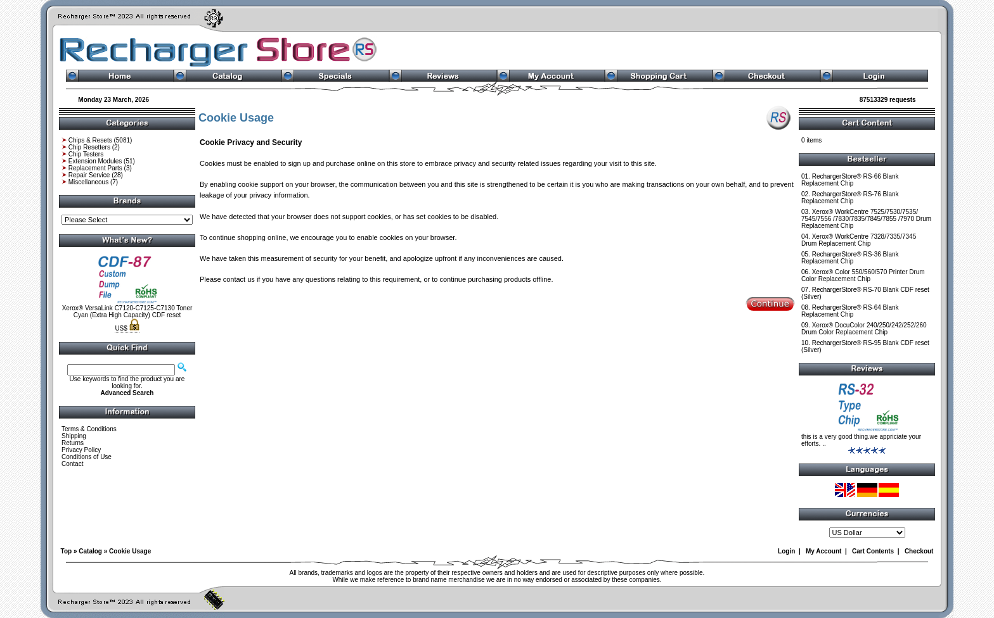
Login (786, 551)
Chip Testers (85, 154)
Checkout (919, 551)
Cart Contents (873, 551)
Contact (72, 463)
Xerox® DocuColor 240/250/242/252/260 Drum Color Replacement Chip (864, 329)
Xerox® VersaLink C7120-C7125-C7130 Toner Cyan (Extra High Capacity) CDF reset (127, 311)
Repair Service (89, 175)
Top (66, 551)
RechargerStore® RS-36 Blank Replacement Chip (850, 258)
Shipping (73, 435)
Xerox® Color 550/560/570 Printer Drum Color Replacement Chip (863, 275)
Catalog (90, 551)
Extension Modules (95, 161)
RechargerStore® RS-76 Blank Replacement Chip (850, 198)
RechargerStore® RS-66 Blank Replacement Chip (850, 180)
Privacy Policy (81, 449)
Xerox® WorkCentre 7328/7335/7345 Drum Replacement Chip (858, 240)
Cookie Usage (130, 551)
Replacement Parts (95, 168)
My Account (823, 551)
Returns (72, 442)
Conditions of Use (86, 456)
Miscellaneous (88, 182)
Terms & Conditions (89, 429)
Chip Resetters (89, 147)
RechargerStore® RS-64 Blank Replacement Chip (850, 311)
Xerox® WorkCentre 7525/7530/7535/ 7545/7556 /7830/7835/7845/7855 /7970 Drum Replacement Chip (866, 218)
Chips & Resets (90, 140)
